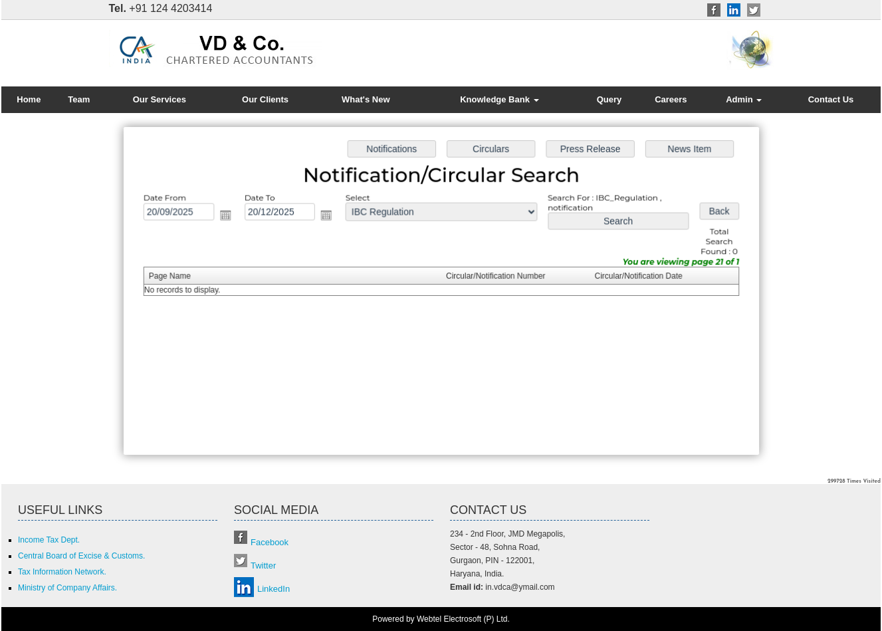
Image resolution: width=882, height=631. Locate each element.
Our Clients (265, 99)
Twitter (263, 565)
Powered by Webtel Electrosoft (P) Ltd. (441, 619)
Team (79, 99)
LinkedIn (273, 589)
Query (609, 99)
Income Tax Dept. (49, 540)
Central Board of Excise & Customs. (81, 556)
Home (29, 99)
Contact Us (831, 99)
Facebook (269, 542)
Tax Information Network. (62, 571)
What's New (365, 99)
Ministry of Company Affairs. (67, 587)
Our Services (159, 99)
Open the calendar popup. (229, 216)
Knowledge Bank (499, 99)
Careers (671, 99)
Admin (744, 99)
